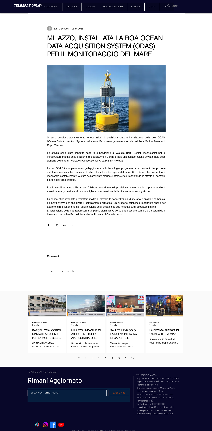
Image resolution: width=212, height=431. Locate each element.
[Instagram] (45, 425)
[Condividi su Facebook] (48, 225)
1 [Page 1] (92, 358)
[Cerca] (176, 6)
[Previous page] (85, 358)
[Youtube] (61, 425)
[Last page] (132, 358)
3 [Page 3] (105, 358)
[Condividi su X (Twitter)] (56, 225)
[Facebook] (53, 425)
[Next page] (126, 358)
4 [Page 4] (112, 358)
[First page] (79, 358)
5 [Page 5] (119, 358)
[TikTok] (37, 425)
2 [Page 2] (99, 358)
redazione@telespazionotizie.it (159, 407)
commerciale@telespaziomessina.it (154, 413)
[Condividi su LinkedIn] (64, 225)
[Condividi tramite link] (72, 225)
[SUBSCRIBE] (119, 393)
